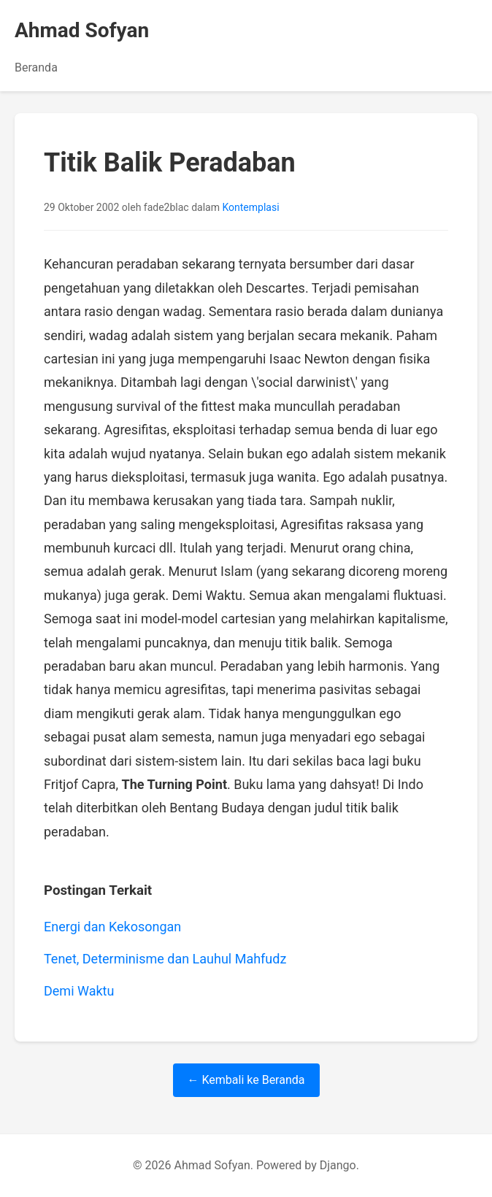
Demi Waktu (79, 990)
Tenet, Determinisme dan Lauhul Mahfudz (165, 958)
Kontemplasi (250, 207)
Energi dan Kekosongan (112, 926)
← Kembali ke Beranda (246, 1080)
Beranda (36, 67)
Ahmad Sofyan (82, 30)
